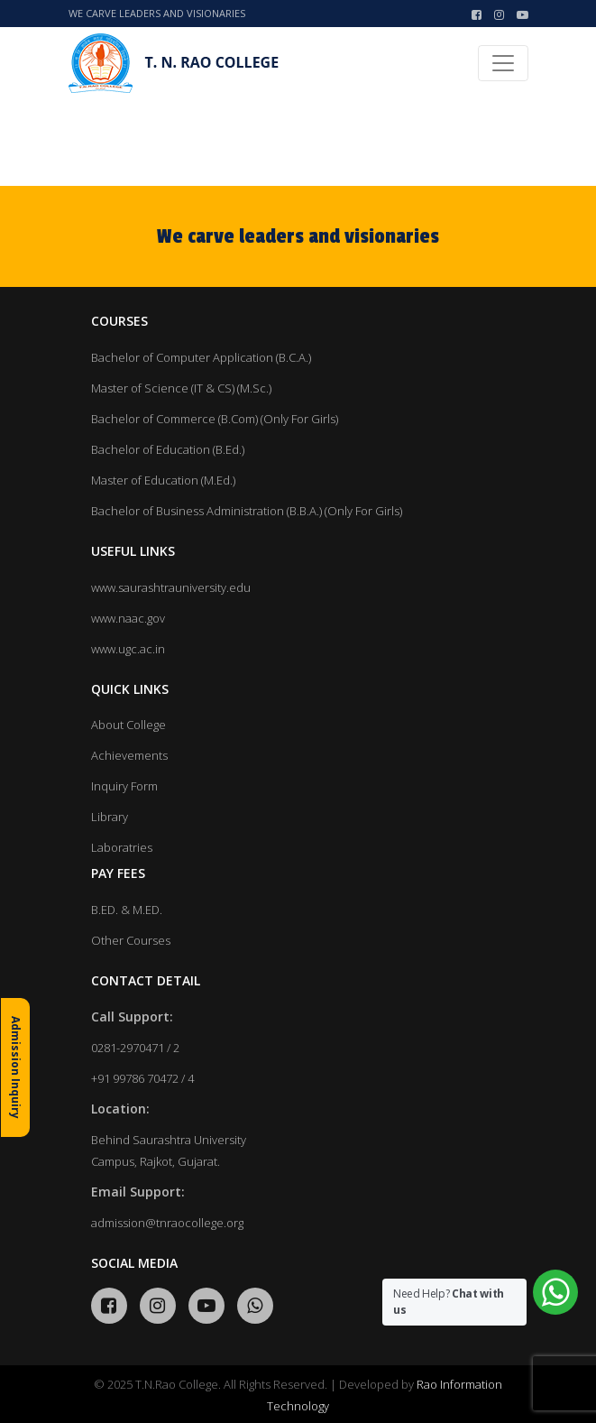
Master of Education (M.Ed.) (163, 480)
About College (128, 724)
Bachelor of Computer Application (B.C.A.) (201, 357)
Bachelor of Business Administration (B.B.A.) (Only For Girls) (246, 511)
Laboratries (121, 847)
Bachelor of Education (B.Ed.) (167, 449)
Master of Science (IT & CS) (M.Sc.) (181, 388)
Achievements (129, 755)
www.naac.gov (128, 618)
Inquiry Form (124, 786)
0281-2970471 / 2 (135, 1048)
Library (109, 817)
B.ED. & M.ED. (126, 909)
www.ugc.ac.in (128, 649)
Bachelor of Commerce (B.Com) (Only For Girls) (214, 419)
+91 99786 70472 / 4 (142, 1078)
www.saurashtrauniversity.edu (171, 587)
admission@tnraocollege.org (167, 1223)
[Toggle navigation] (503, 63)
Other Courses (130, 940)
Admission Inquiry (15, 1067)
